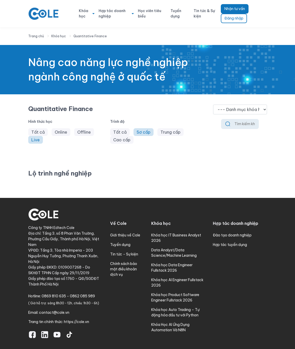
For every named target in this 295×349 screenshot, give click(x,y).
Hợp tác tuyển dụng (230, 244)
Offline (84, 132)
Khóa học (83, 13)
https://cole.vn (76, 321)
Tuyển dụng (175, 13)
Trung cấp (170, 132)
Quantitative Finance (90, 36)
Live (35, 139)
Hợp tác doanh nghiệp (112, 13)
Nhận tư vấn (234, 8)
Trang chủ (36, 36)
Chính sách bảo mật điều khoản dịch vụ (123, 269)
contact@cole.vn (54, 312)
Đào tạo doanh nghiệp (232, 235)
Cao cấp (121, 139)
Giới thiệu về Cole (125, 235)
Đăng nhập (233, 18)
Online (61, 132)
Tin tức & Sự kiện (204, 13)
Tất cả (38, 132)
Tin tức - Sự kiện (124, 254)
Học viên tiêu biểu (149, 13)
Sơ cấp (143, 132)
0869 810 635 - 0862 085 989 (68, 296)
